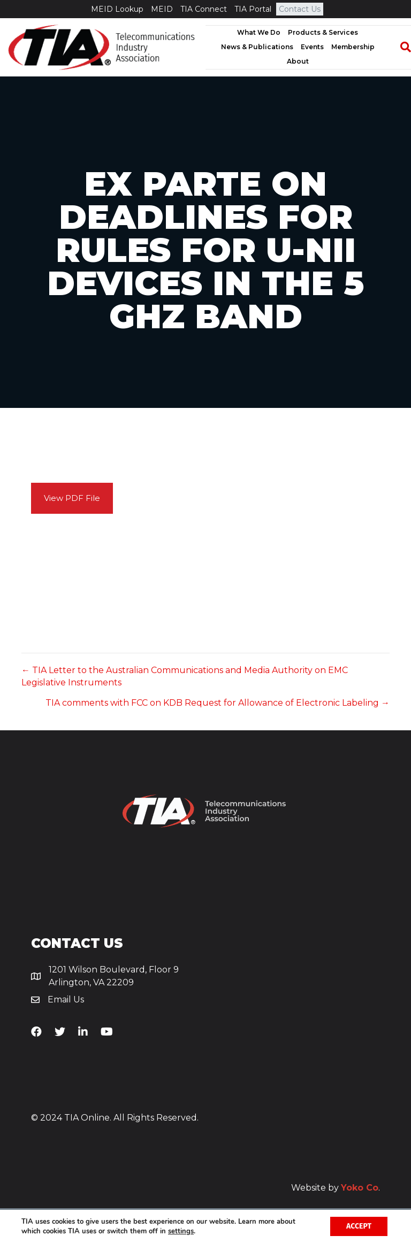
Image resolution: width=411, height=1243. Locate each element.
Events (312, 47)
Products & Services (323, 32)
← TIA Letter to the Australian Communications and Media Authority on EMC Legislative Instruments (184, 676)
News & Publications (257, 47)
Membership (353, 47)
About (298, 61)
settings (181, 1231)
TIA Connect (203, 9)
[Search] (400, 47)
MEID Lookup (117, 9)
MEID (162, 9)
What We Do (258, 32)
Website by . (335, 1188)
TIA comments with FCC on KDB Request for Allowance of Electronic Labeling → (217, 703)
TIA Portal (252, 9)
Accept (358, 1226)
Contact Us (300, 9)
